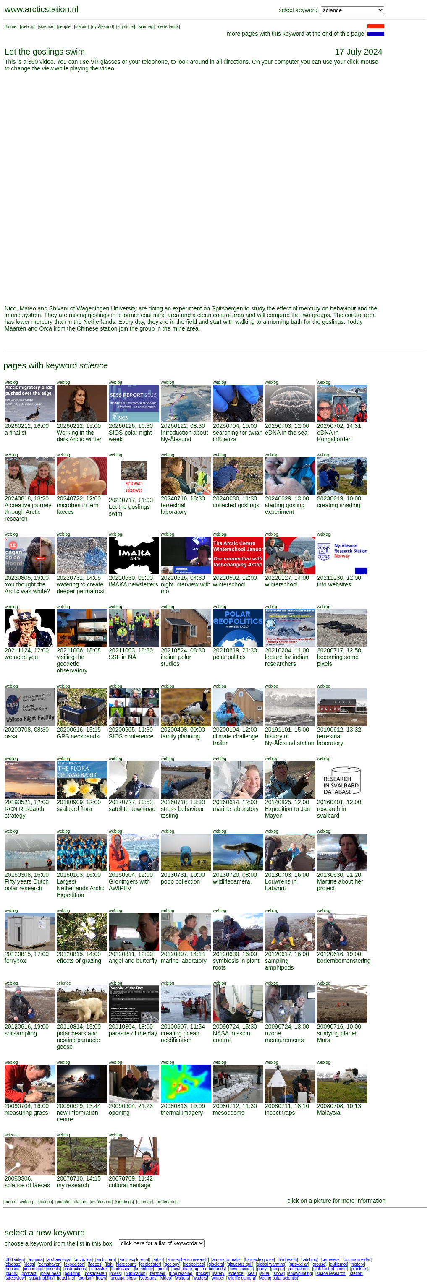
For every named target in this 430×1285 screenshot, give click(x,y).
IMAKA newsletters (133, 584)
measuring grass (26, 1112)
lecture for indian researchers (287, 660)
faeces (95, 1264)
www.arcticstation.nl (42, 9)
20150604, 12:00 (131, 874)
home (11, 26)
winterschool (229, 584)
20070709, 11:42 (131, 1178)
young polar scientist (279, 1278)
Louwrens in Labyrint (281, 884)
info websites (334, 584)
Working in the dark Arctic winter (79, 436)
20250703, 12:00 (287, 425)
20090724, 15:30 (235, 1026)
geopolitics (194, 1264)
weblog (27, 26)
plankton (359, 1269)
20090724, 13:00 (287, 1026)
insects (53, 1269)
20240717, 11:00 (131, 500)
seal (251, 1273)
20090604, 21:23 (131, 1106)
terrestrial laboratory (174, 508)
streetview (15, 1278)
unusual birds (122, 1278)
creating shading (338, 505)
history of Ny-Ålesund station (290, 739)
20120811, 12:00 (131, 954)
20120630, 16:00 (235, 954)
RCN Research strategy (24, 812)
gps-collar (299, 1264)
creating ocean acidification (180, 1036)
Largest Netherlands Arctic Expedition (81, 888)
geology (172, 1264)
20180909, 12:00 (79, 802)
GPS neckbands (78, 736)
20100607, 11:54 (183, 1026)
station (81, 26)
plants (11, 1273)
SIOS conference (131, 736)
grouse (318, 1264)
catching (309, 1259)
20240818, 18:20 (27, 498)
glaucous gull (240, 1264)
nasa (11, 736)
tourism (85, 1278)
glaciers (215, 1264)
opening (119, 1112)
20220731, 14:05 (79, 577)
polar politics (229, 657)
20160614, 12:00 (235, 802)
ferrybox (15, 960)
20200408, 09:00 (183, 729)
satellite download (132, 808)
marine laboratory (236, 808)
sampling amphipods (279, 964)
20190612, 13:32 (339, 729)
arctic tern (106, 1259)
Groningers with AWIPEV (129, 884)
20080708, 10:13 (339, 1106)
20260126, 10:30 (131, 425)
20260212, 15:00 (79, 425)
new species (240, 1269)
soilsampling (21, 1033)
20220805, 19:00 (27, 577)
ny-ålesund (102, 26)
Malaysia (328, 1112)
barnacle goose (259, 1259)
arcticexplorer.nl (134, 1259)
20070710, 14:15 (79, 1178)
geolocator (150, 1264)
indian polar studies (176, 660)
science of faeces (27, 1185)
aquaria (35, 1259)
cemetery (330, 1259)
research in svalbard (331, 812)
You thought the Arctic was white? (27, 587)
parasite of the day (133, 1033)
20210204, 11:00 (287, 650)
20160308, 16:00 (27, 874)
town (101, 1278)
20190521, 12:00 (27, 802)
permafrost (298, 1269)
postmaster (95, 1273)
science (46, 26)
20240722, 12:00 (79, 498)
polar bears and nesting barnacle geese (78, 1040)
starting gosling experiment (284, 508)
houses (12, 1269)
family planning (180, 736)
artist (158, 1259)
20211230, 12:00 (339, 577)
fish (109, 1264)
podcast (29, 1273)
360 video (15, 1259)
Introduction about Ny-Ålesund (184, 436)
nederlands (168, 26)
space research (331, 1273)
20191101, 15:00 (287, 729)
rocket (202, 1273)
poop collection (180, 881)
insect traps (280, 1112)
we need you (21, 657)
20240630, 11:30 (235, 498)
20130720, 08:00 (235, 874)
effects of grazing (79, 960)
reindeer (157, 1273)
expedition (74, 1264)
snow (278, 1273)
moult (162, 1269)
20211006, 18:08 (79, 650)
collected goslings (236, 505)
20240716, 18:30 (183, 498)
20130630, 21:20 (339, 874)
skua (264, 1273)
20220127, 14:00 (287, 577)
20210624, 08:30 (183, 650)
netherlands (214, 1269)
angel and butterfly (133, 960)
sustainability (41, 1278)
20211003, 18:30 (131, 650)
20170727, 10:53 (131, 802)
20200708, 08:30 (27, 729)
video (166, 1278)
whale (217, 1278)
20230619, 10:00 (339, 498)
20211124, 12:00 (27, 650)
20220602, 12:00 (235, 577)
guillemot (338, 1264)
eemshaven (49, 1264)
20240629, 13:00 (287, 498)
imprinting (33, 1269)
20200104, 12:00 (235, 729)
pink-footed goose (330, 1269)
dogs (29, 1264)
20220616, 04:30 (183, 577)
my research (73, 1185)
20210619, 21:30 (235, 650)
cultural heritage (130, 1185)
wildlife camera (241, 1278)
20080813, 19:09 (183, 1106)
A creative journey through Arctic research (28, 512)
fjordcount (126, 1264)
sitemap (146, 26)
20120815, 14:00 (79, 954)
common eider (357, 1259)
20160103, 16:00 (79, 874)
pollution (72, 1273)
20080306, (18, 1178)
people (64, 26)
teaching (66, 1278)
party (262, 1269)
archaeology (58, 1259)
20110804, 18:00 (131, 1026)
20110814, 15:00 (79, 1026)
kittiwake (99, 1269)
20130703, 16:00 (287, 874)
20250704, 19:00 (235, 425)
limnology (144, 1269)
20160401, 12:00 (339, 802)
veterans (148, 1278)
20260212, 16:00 (27, 425)
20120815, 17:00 (27, 954)
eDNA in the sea (286, 432)
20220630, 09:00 (131, 577)
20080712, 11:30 (235, 1106)
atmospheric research (188, 1259)
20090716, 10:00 (339, 1026)
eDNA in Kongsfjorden (334, 436)
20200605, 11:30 (131, 729)
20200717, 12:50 (339, 650)
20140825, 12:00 (287, 802)
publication (135, 1273)
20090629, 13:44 (79, 1106)
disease (13, 1264)
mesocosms (228, 1112)
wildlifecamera (231, 881)
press (115, 1273)
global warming (271, 1264)
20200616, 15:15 (79, 729)
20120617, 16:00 (287, 954)
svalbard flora (74, 808)
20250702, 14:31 (339, 425)
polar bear (50, 1273)
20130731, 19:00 (183, 874)
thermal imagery (182, 1112)
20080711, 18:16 (287, 1106)
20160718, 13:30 (183, 802)
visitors (182, 1278)
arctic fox (83, 1259)
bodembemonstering (344, 960)
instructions (75, 1269)
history (357, 1264)
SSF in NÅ (122, 657)
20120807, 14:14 (183, 954)
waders (200, 1278)
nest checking (185, 1269)
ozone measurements (284, 1036)
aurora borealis (226, 1259)
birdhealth (287, 1259)
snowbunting (300, 1273)
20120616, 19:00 (339, 954)
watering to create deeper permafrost (81, 587)
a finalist (15, 432)
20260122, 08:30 (183, 425)
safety (219, 1273)
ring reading (181, 1273)
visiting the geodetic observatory (72, 664)
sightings (126, 26)
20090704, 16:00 (27, 1106)
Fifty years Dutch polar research (27, 884)
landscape (121, 1269)
